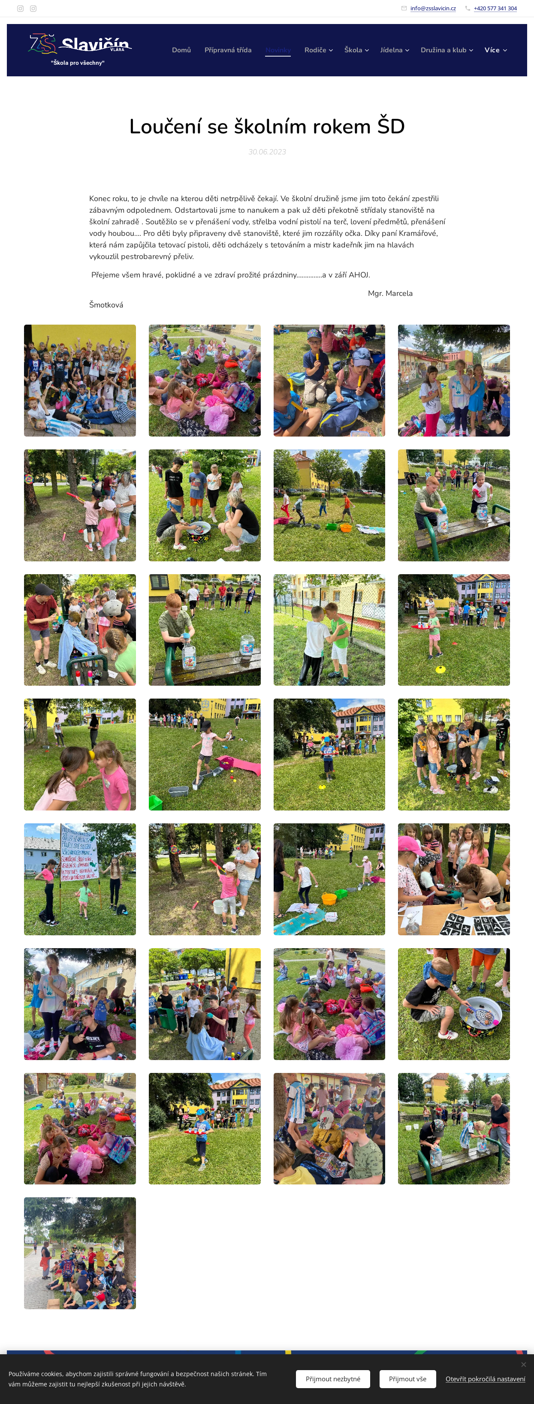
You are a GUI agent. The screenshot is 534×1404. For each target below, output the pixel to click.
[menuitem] (233, 50)
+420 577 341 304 (495, 8)
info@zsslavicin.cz (433, 8)
